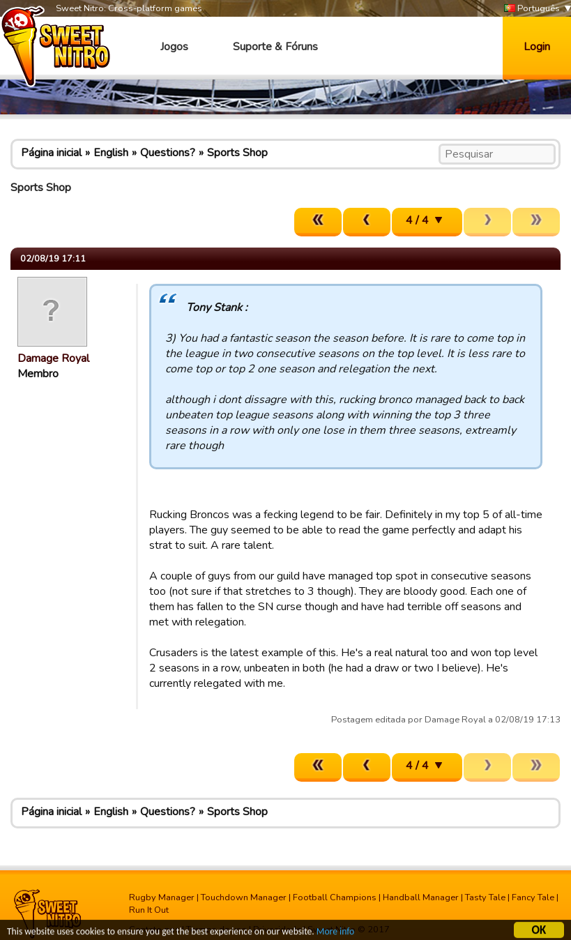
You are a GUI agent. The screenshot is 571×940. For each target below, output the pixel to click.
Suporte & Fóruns (275, 46)
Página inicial (51, 152)
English (110, 152)
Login (537, 46)
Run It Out (149, 910)
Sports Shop (237, 152)
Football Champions (334, 897)
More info (335, 933)
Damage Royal (53, 358)
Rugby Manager (162, 897)
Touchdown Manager (244, 897)
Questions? (167, 152)
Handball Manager (421, 897)
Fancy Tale (533, 897)
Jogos (174, 46)
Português (532, 8)
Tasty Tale (485, 897)
